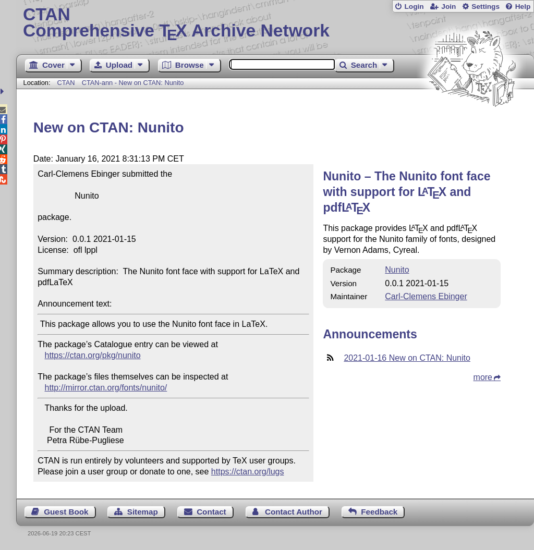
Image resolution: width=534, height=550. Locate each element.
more (483, 377)
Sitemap (142, 511)
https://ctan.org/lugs (247, 471)
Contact (211, 511)
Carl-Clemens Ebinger (426, 296)
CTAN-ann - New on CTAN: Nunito (133, 83)
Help (523, 6)
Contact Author (293, 511)
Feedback (379, 511)
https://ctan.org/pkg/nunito (93, 355)
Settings (485, 6)
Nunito (397, 269)
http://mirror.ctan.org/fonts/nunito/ (106, 387)
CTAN (66, 83)
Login (413, 6)
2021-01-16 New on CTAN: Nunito (407, 357)
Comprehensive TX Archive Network (275, 23)
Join (448, 6)
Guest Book (66, 511)
